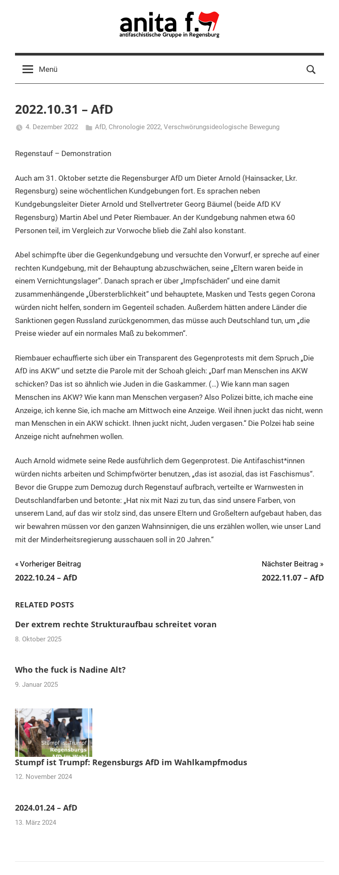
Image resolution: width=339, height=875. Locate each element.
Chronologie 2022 (135, 127)
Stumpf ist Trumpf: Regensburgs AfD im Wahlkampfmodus (131, 762)
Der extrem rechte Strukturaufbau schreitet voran (116, 624)
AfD (100, 127)
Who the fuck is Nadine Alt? (70, 669)
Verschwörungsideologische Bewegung (221, 127)
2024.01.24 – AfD (46, 807)
